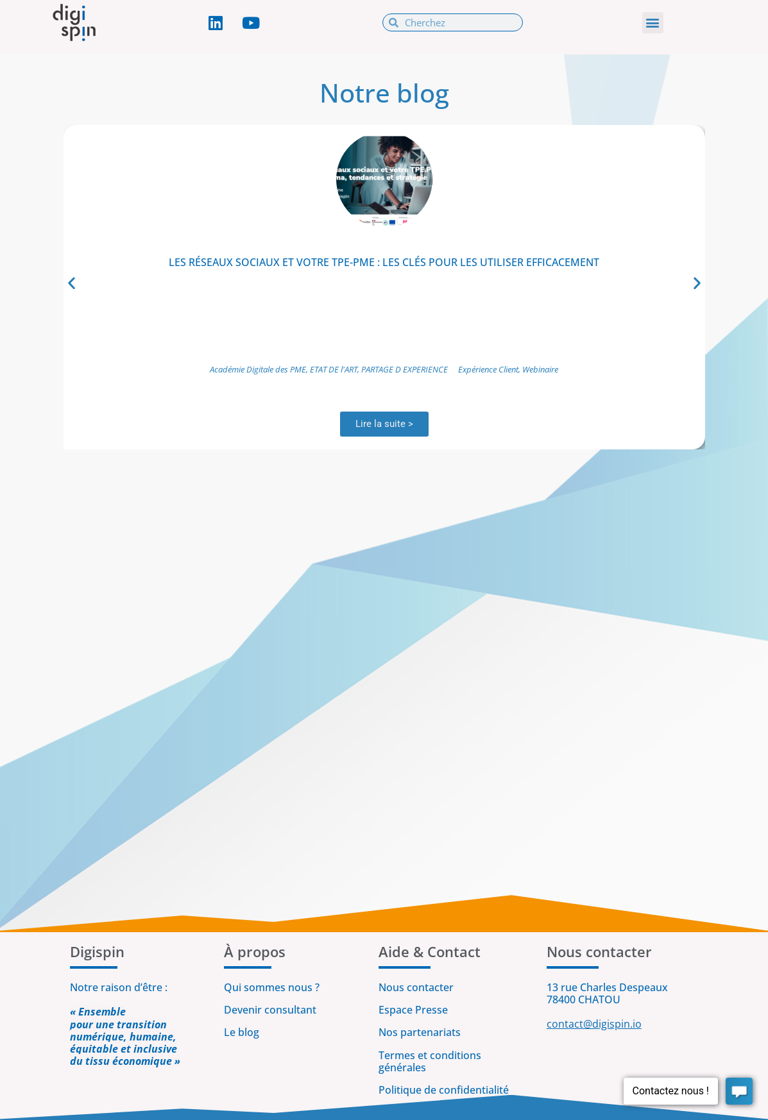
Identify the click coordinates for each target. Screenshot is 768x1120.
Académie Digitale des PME (258, 369)
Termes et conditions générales (430, 1061)
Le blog (241, 1032)
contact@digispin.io (594, 1024)
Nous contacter (416, 987)
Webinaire (540, 369)
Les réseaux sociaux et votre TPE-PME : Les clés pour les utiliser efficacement (384, 262)
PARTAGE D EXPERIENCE (404, 369)
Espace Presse (413, 1010)
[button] (652, 22)
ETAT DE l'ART (333, 369)
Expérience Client (488, 369)
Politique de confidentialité (445, 1090)
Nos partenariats (420, 1032)
